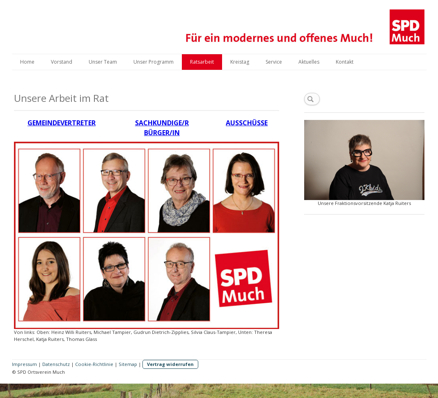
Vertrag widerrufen (170, 364)
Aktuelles (308, 61)
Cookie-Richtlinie (94, 364)
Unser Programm (153, 61)
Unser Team (103, 61)
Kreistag (239, 61)
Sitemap (128, 364)
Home (27, 61)
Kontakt (344, 61)
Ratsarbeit (202, 61)
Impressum (24, 364)
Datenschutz (56, 364)
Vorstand (61, 61)
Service (274, 61)
